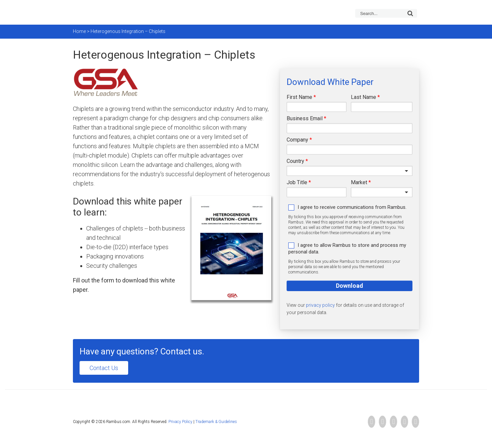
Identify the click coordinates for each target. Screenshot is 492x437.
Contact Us (104, 367)
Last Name (363, 97)
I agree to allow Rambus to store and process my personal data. (347, 248)
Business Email (305, 118)
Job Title (297, 182)
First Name (299, 97)
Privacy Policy (180, 421)
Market (359, 182)
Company (297, 140)
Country (295, 161)
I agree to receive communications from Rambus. (352, 207)
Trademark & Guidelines (216, 421)
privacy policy (320, 305)
